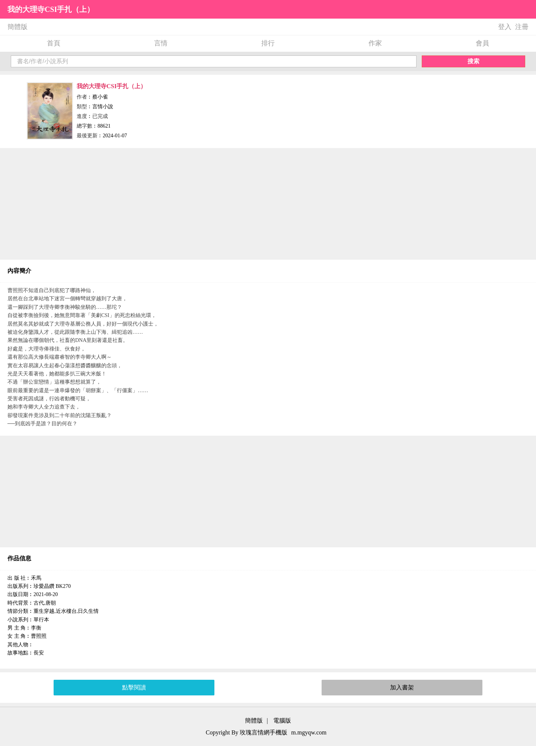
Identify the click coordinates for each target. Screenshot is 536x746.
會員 (482, 43)
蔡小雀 (100, 97)
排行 (268, 43)
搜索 (473, 61)
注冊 (522, 27)
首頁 (53, 43)
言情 (161, 43)
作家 (375, 43)
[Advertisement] (268, 204)
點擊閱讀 (134, 687)
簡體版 (17, 27)
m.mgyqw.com (308, 732)
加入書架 (402, 687)
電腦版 (282, 720)
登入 (504, 27)
